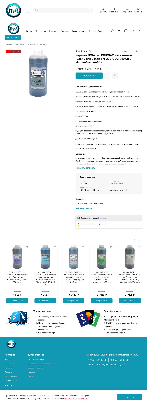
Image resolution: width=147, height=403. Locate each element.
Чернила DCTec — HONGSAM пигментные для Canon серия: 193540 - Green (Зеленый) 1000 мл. (101, 277)
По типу (31, 44)
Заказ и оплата (79, 31)
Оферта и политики (36, 359)
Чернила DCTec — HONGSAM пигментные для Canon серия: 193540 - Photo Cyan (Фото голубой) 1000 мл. (45, 278)
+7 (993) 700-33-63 (96, 360)
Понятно (130, 396)
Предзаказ (89, 75)
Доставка (65, 31)
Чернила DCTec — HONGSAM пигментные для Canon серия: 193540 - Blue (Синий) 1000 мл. (17, 277)
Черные (43, 44)
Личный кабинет (96, 31)
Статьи (30, 376)
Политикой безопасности (75, 398)
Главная (8, 44)
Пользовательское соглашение (40, 364)
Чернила (20, 44)
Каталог (29, 31)
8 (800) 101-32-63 (119, 360)
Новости (31, 372)
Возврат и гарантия (36, 368)
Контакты (53, 31)
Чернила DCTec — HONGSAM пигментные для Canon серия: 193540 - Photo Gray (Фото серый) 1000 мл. (129, 277)
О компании (41, 31)
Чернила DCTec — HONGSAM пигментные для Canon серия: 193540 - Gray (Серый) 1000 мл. (73, 277)
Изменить (102, 218)
